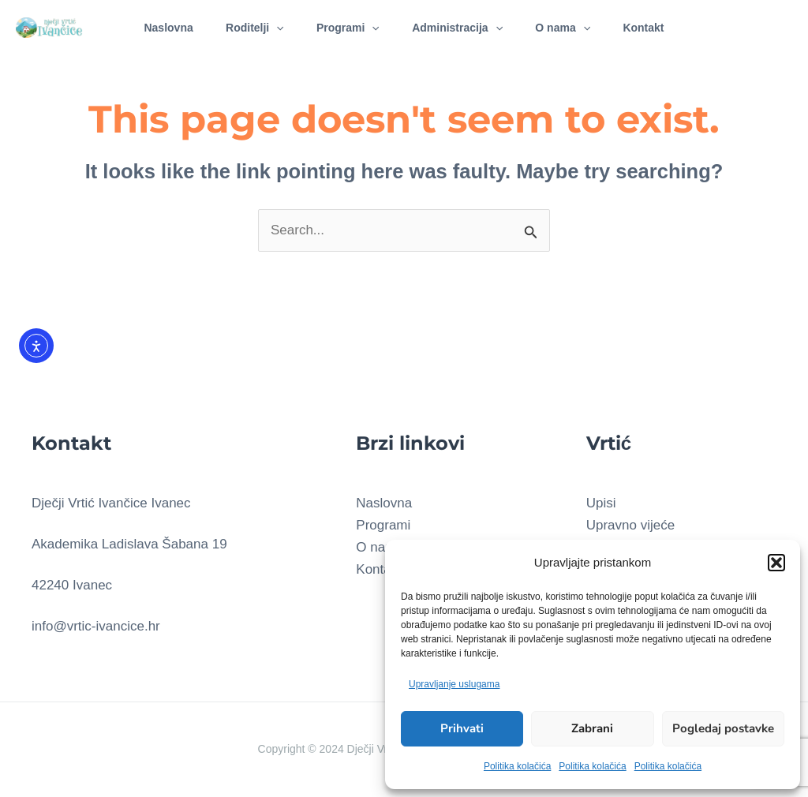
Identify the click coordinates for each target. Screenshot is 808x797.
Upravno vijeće (630, 525)
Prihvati (462, 728)
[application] (268, 27)
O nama (570, 27)
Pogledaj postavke (723, 728)
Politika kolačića (517, 766)
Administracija (459, 27)
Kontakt (656, 27)
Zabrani (592, 728)
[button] (776, 563)
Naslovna (155, 27)
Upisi (601, 503)
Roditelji (247, 27)
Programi (345, 27)
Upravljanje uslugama (454, 684)
